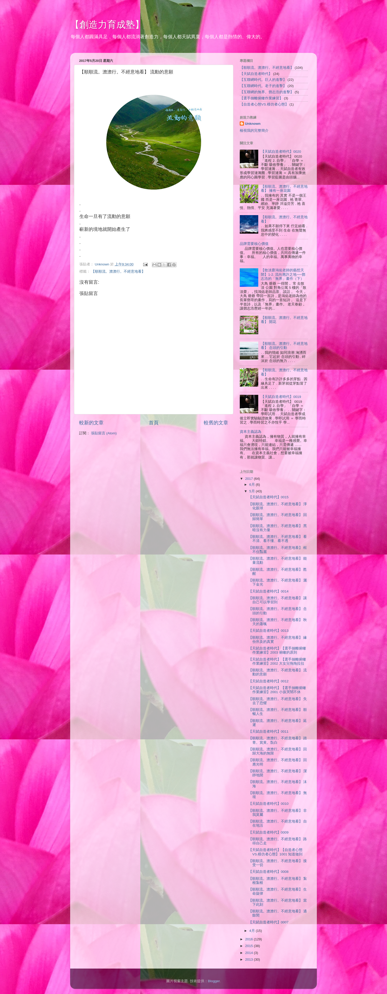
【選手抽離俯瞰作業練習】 (261, 98)
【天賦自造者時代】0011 (268, 731)
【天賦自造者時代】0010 (268, 804)
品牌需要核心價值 (254, 244)
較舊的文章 (216, 422)
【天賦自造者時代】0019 (281, 397)
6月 (252, 484)
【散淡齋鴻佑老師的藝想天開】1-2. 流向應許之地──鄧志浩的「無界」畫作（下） (283, 274)
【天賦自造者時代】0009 (268, 832)
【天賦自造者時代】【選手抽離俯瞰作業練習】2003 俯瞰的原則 (277, 650)
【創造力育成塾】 (107, 24)
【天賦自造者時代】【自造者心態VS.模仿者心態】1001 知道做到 (275, 852)
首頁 (154, 422)
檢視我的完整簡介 (254, 130)
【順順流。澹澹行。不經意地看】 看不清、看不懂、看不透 (277, 539)
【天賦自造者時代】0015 (268, 497)
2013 (249, 959)
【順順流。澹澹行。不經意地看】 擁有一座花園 (284, 189)
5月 (252, 491)
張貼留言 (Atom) (104, 433)
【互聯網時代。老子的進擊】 (263, 86)
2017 (249, 479)
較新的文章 (91, 422)
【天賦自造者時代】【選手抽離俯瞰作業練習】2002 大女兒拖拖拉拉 (277, 661)
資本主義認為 (250, 432)
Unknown (253, 124)
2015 (249, 946)
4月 (252, 931)
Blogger (214, 981)
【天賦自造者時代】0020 (281, 152)
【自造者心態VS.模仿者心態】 (264, 104)
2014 (249, 953)
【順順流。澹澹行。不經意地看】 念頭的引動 (284, 346)
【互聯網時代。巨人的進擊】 (263, 80)
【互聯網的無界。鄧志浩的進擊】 (267, 92)
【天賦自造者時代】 (256, 74)
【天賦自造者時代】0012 (268, 681)
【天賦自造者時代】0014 (268, 591)
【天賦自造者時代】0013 (268, 631)
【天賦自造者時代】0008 (268, 872)
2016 (249, 939)
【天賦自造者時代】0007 (268, 922)
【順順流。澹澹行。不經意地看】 (118, 271)
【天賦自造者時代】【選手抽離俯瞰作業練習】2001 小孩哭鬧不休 (277, 690)
